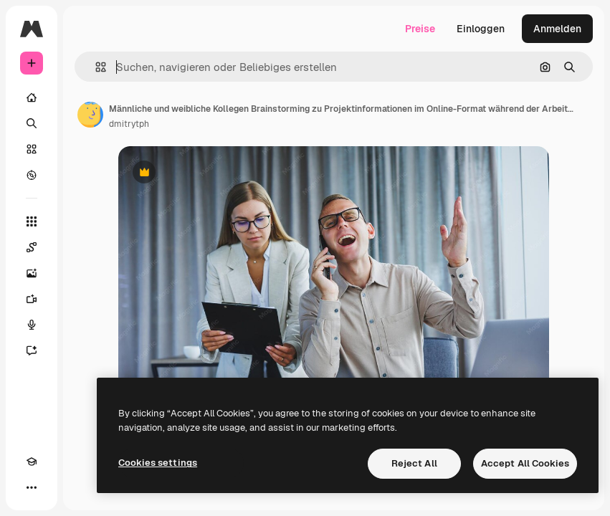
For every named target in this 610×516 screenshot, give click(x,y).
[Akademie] (31, 461)
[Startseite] (31, 97)
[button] (95, 67)
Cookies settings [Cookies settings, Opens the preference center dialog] (157, 463)
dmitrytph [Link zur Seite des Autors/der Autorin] (129, 124)
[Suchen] (31, 123)
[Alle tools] (31, 221)
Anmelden (557, 28)
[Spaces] (31, 247)
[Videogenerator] (31, 298)
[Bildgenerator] (31, 273)
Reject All (414, 463)
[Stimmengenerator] (31, 324)
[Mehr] (31, 487)
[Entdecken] (31, 174)
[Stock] (31, 149)
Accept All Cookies (525, 463)
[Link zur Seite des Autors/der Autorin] (90, 115)
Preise (420, 28)
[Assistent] (31, 350)
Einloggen (481, 28)
